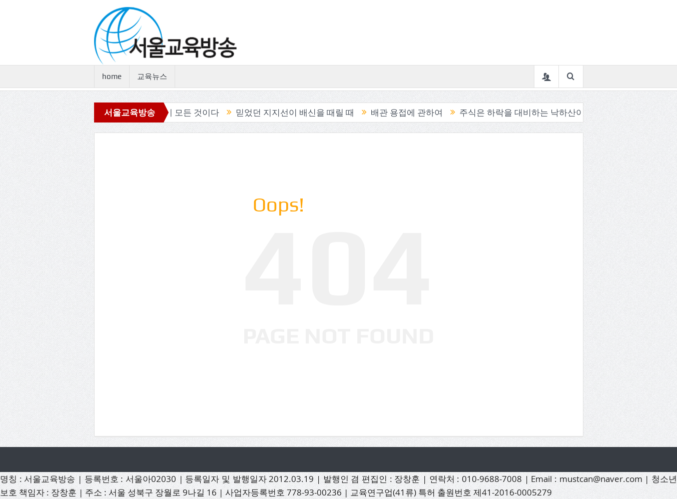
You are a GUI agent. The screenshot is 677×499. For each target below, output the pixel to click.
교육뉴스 (152, 76)
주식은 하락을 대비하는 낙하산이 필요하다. (543, 113)
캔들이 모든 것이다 (186, 113)
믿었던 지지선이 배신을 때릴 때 (298, 113)
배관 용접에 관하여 (410, 113)
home (112, 76)
